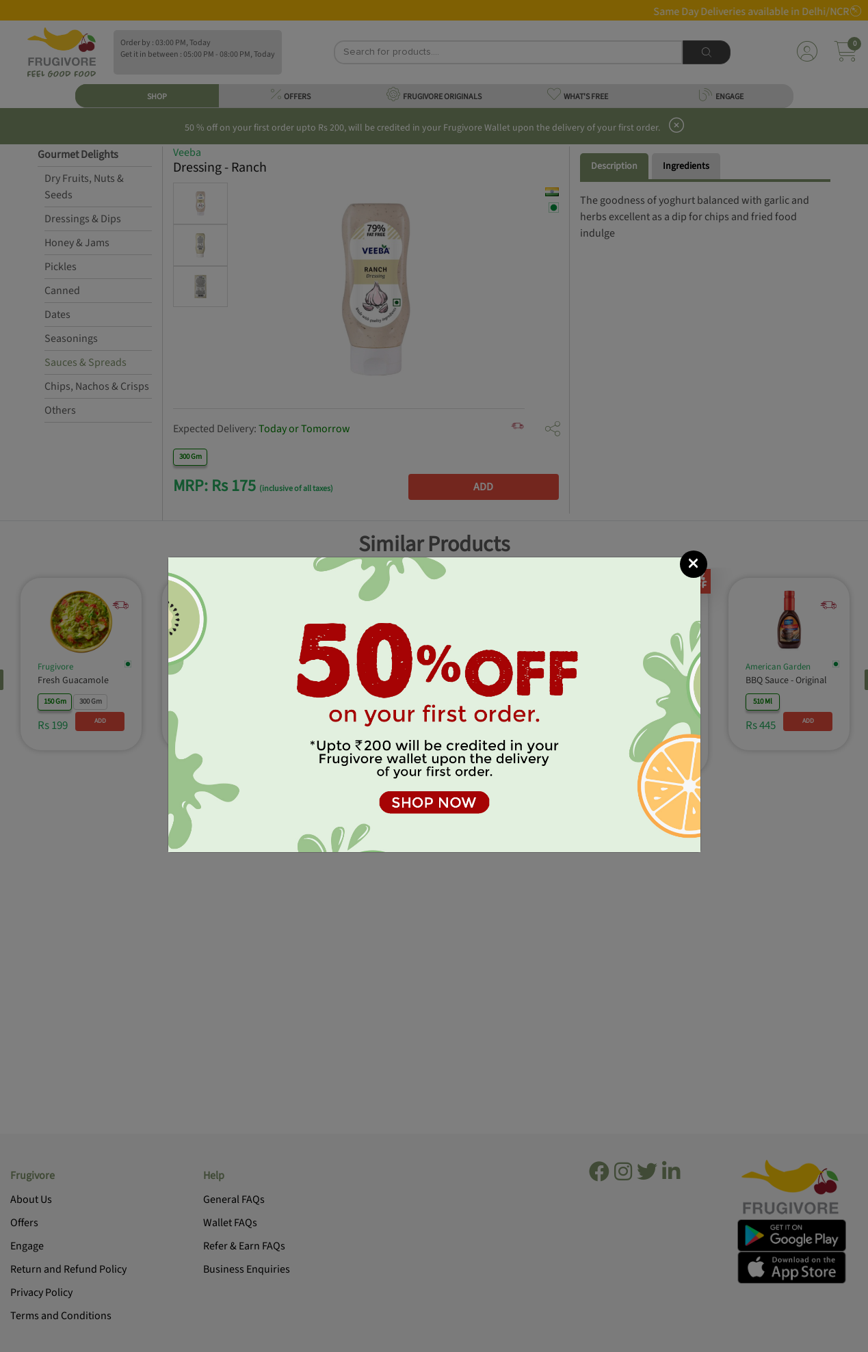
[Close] (693, 564)
